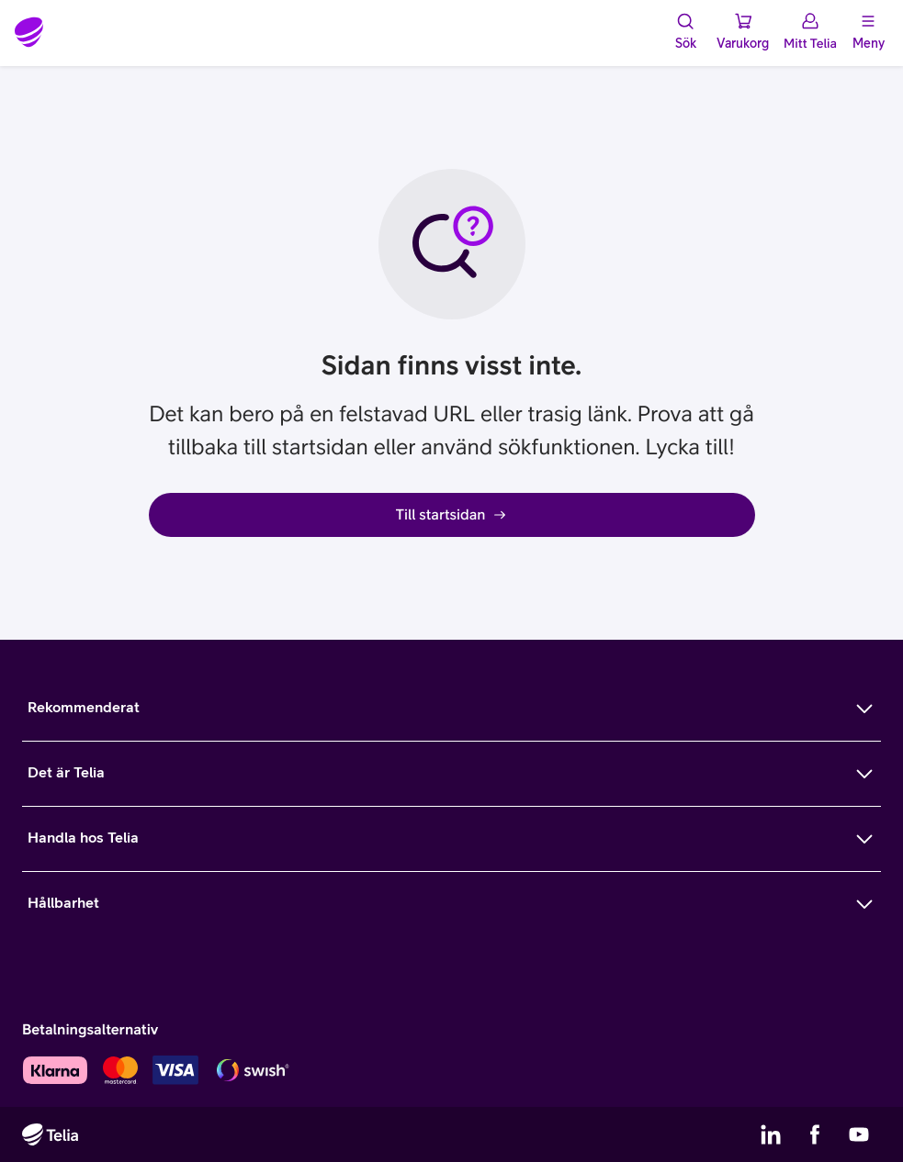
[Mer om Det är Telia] (451, 774)
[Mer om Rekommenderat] (451, 708)
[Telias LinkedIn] (771, 1134)
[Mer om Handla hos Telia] (451, 839)
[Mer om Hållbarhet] (451, 904)
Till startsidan (452, 515)
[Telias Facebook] (815, 1134)
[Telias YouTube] (859, 1134)
